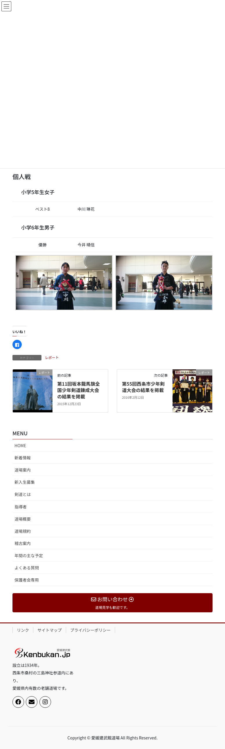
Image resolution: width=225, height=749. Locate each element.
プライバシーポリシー (90, 630)
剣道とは (22, 494)
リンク (23, 630)
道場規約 (22, 531)
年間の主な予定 (28, 555)
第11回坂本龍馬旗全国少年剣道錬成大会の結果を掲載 (78, 390)
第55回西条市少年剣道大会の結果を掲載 (143, 387)
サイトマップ (49, 630)
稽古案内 (22, 543)
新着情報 (22, 458)
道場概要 (22, 519)
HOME (20, 445)
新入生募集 (24, 482)
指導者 (20, 507)
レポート (52, 357)
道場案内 (22, 470)
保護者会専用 (26, 580)
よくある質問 (26, 568)
